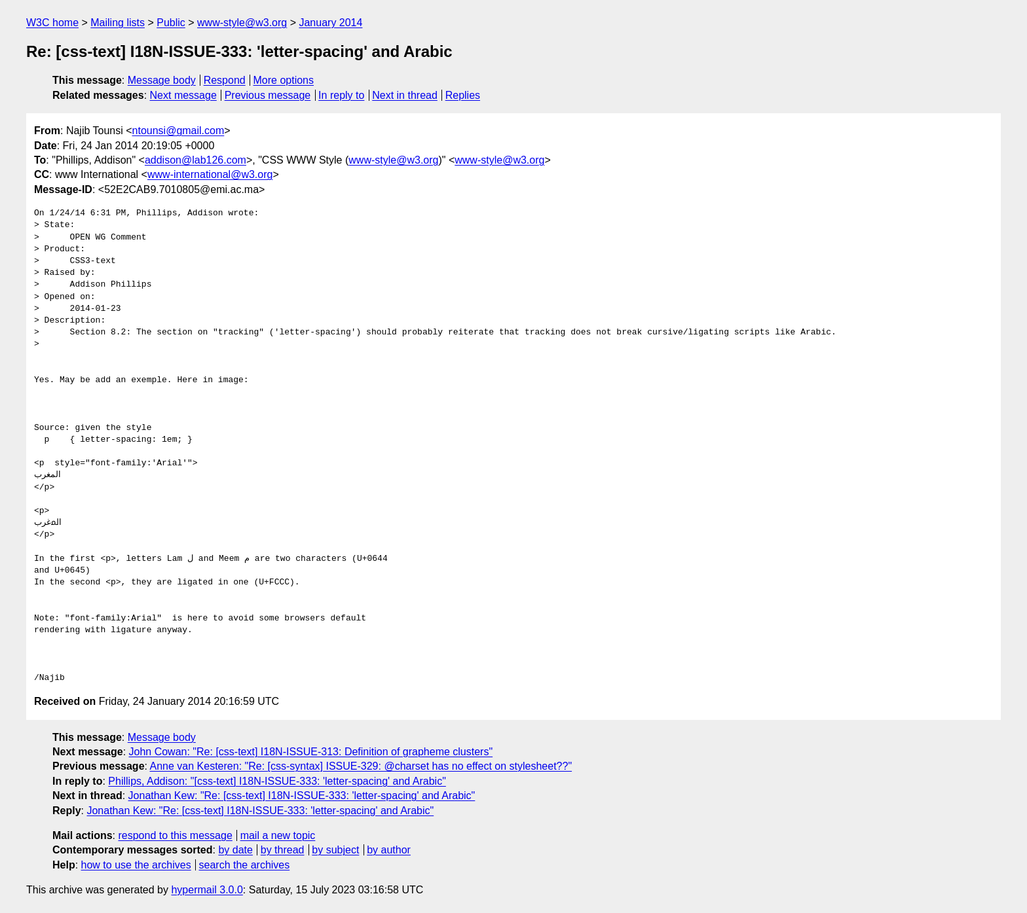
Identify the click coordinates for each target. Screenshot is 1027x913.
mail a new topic (278, 835)
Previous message (268, 95)
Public (171, 22)
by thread (283, 849)
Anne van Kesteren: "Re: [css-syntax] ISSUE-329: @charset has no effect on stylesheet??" (361, 766)
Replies (462, 95)
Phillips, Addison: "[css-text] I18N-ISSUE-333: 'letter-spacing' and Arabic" (276, 781)
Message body (162, 80)
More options (283, 80)
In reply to (341, 95)
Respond (225, 80)
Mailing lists (117, 22)
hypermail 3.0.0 (206, 889)
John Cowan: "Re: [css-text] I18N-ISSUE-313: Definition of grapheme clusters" (311, 751)
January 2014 (330, 22)
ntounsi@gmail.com (178, 130)
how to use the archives (136, 864)
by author (389, 849)
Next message (183, 95)
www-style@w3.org (242, 22)
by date (235, 849)
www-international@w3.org (209, 174)
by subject (335, 849)
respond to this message (175, 835)
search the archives (244, 864)
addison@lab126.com (195, 160)
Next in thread (405, 95)
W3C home (52, 22)
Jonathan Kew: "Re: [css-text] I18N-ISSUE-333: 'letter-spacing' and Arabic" (302, 795)
